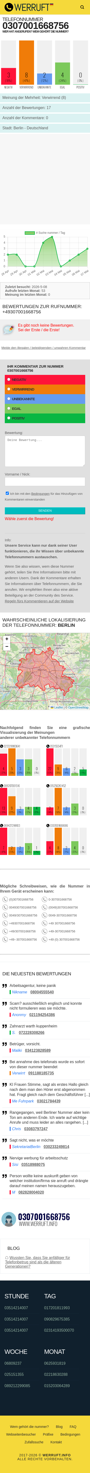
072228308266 (31, 1033)
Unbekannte (21, 399)
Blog (59, 1427)
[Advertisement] (45, 179)
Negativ (16, 380)
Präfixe (48, 1434)
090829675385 (57, 1319)
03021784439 (48, 1101)
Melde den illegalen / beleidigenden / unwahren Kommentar (43, 348)
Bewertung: (45, 449)
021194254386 (42, 1015)
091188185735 (41, 1073)
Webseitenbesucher (21, 1434)
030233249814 (56, 1147)
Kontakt (56, 1442)
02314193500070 (59, 1330)
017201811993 (57, 1308)
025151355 (14, 1374)
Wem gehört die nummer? (29, 1427)
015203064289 (57, 1386)
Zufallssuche (33, 1442)
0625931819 (55, 1363)
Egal (14, 408)
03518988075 (33, 1165)
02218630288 (56, 1374)
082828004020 (31, 1192)
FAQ (73, 1427)
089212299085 (17, 1386)
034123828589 (38, 1050)
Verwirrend (20, 389)
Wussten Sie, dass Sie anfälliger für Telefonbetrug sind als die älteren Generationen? (37, 1262)
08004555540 (42, 992)
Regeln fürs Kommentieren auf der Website (39, 601)
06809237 (13, 1363)
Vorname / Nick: (45, 479)
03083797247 (36, 1129)
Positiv (15, 418)
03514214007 (16, 1308)
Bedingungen (40, 494)
